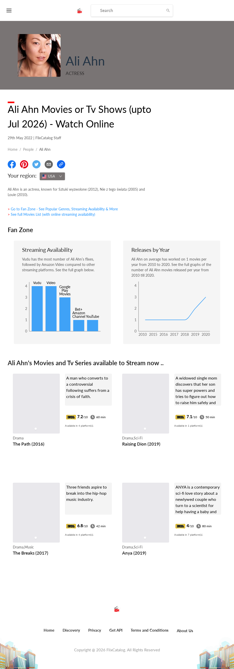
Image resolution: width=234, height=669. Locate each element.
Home (12, 149)
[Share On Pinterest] (24, 164)
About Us (185, 630)
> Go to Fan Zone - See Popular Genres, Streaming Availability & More (63, 209)
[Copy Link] (61, 164)
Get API (115, 630)
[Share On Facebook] (12, 164)
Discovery (71, 630)
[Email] (49, 164)
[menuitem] (49, 633)
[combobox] (52, 176)
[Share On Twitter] (36, 164)
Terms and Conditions (150, 630)
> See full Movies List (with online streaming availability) (51, 214)
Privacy (94, 630)
